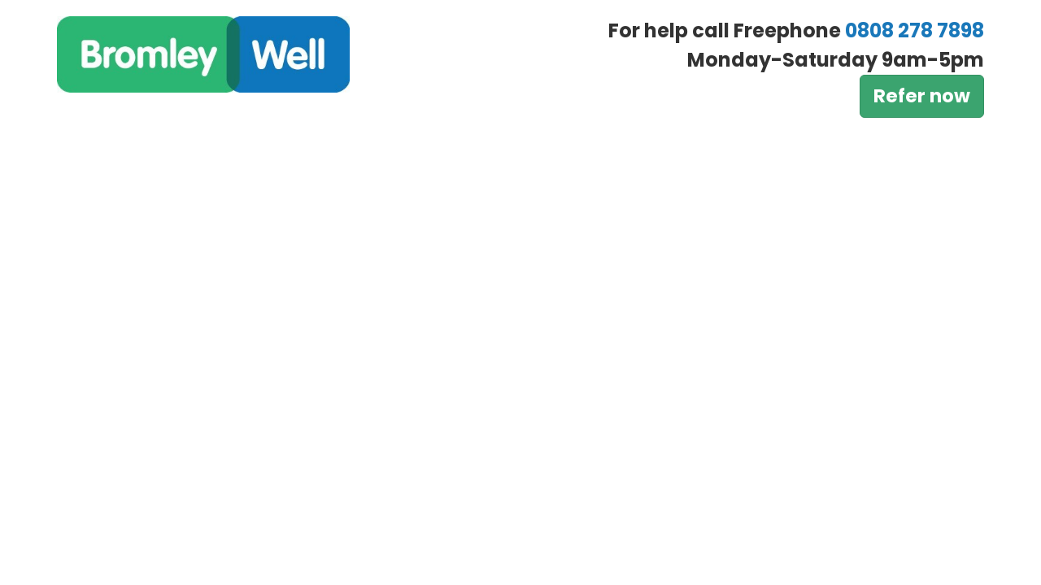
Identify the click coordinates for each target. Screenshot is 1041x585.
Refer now (921, 96)
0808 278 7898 (914, 30)
